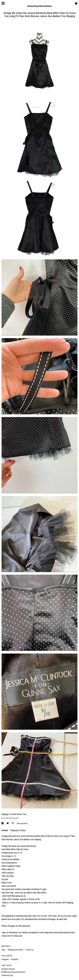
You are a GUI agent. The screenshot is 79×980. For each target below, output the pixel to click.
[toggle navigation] (3, 3)
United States (16, 814)
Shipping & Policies (18, 830)
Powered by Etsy (7, 975)
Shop (4, 950)
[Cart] (76, 4)
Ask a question (22, 823)
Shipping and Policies (16, 950)
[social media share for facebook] (3, 823)
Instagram (5, 959)
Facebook (14, 959)
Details (5, 830)
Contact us (30, 950)
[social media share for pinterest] (13, 823)
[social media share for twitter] (8, 823)
